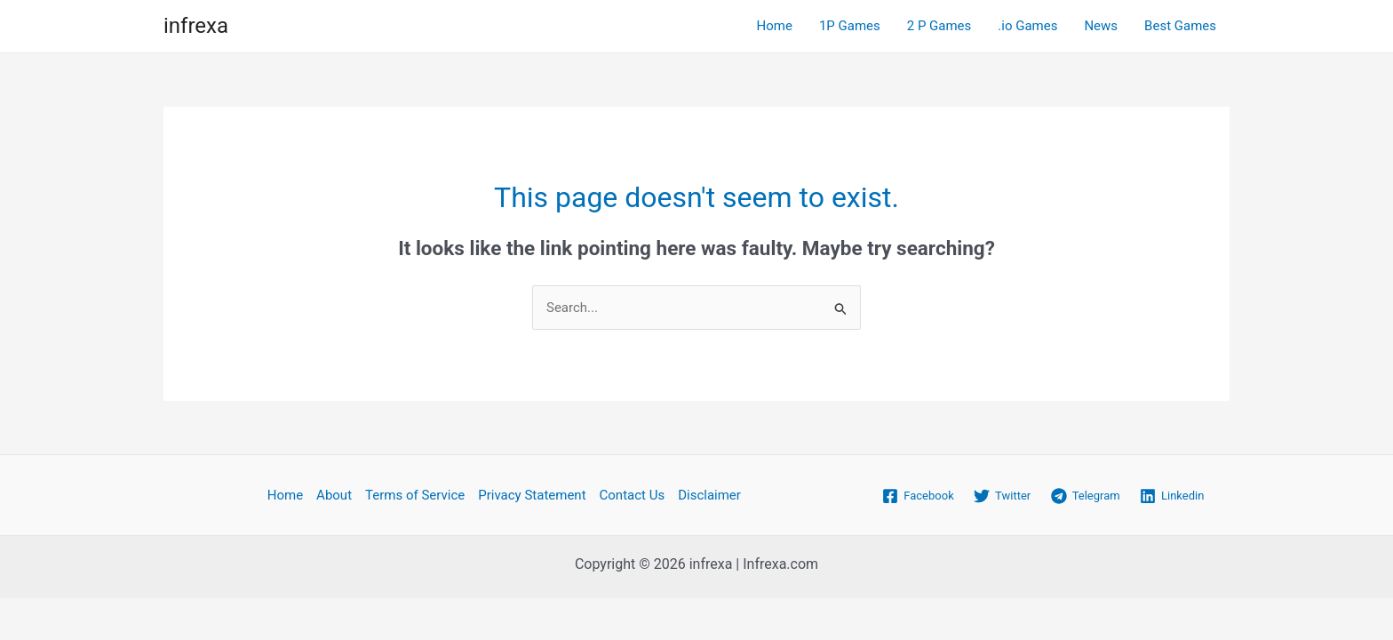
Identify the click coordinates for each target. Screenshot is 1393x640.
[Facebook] (918, 496)
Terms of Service (415, 495)
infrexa (195, 25)
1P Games (849, 26)
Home (774, 26)
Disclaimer (709, 495)
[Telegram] (1085, 496)
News (1101, 26)
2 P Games (939, 26)
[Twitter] (1002, 496)
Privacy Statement (531, 495)
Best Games (1180, 26)
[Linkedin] (1172, 496)
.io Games (1027, 26)
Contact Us (632, 495)
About (334, 495)
